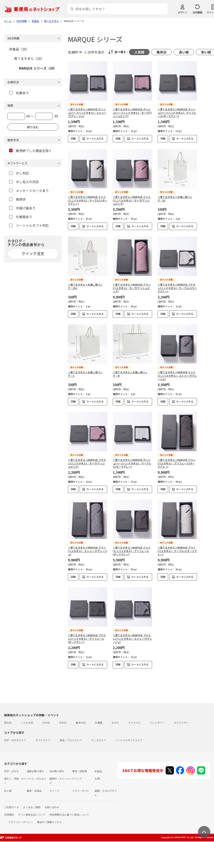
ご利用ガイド (11, 807)
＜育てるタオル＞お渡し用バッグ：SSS (85, 286)
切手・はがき (11, 771)
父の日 (46, 722)
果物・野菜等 (79, 771)
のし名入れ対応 (24, 181)
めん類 (8, 790)
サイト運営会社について (31, 814)
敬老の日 (81, 722)
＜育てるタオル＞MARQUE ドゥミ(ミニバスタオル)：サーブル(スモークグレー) (87, 200)
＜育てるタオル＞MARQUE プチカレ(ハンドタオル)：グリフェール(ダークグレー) (87, 638)
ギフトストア (43, 740)
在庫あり (19, 92)
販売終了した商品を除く (30, 150)
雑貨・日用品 (34, 790)
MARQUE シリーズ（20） (38, 68)
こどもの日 (27, 722)
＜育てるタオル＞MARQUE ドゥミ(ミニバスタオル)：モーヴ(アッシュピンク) (132, 200)
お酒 (97, 778)
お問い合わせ (51, 807)
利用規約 (9, 814)
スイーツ (54, 790)
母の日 (8, 722)
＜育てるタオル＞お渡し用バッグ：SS (175, 198)
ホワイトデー (181, 722)
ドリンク (77, 778)
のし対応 (19, 173)
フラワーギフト (80, 790)
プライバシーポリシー (20, 822)
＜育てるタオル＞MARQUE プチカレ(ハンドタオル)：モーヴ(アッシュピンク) (87, 463)
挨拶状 (17, 199)
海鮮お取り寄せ (35, 771)
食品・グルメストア (71, 740)
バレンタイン (157, 722)
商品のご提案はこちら (49, 822)
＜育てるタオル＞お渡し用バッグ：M (130, 373)
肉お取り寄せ (56, 771)
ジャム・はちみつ (36, 778)
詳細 (73, 138)
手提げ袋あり (22, 208)
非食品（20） (19, 49)
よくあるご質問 (31, 807)
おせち (115, 722)
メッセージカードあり (29, 190)
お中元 (62, 722)
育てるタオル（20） (29, 58)
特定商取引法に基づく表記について (69, 814)
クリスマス (134, 722)
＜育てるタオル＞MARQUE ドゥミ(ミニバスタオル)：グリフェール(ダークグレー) (132, 551)
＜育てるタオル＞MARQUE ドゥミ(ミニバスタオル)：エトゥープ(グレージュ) (177, 375)
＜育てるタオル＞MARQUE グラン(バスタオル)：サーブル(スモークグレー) (177, 551)
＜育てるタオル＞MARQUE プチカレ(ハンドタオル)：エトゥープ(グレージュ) (132, 638)
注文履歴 (197, 12)
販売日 (161, 52)
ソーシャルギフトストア (128, 740)
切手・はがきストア (15, 740)
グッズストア (98, 740)
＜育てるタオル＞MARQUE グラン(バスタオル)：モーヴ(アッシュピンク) (132, 288)
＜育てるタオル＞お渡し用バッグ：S (85, 373)
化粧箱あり (20, 216)
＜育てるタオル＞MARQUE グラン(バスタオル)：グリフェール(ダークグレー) (176, 463)
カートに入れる (95, 138)
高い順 (184, 52)
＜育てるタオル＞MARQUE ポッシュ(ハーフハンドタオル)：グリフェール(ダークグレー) (177, 112)
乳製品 (98, 771)
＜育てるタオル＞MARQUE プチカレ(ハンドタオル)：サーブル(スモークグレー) (177, 288)
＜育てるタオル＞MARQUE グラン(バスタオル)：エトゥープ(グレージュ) (87, 551)
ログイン (182, 12)
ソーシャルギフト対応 (29, 225)
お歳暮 (98, 722)
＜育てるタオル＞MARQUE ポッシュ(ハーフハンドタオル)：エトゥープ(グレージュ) (87, 112)
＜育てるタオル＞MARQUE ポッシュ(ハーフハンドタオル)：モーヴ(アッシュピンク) (132, 112)
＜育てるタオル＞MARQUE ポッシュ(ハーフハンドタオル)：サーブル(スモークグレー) (132, 463)
